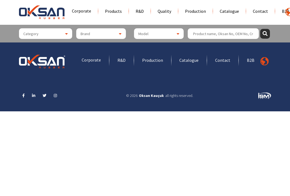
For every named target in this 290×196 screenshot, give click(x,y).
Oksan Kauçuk (151, 95)
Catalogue (229, 11)
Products (113, 11)
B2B (251, 60)
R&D (140, 11)
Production (195, 11)
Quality (164, 11)
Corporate (81, 11)
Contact (260, 11)
